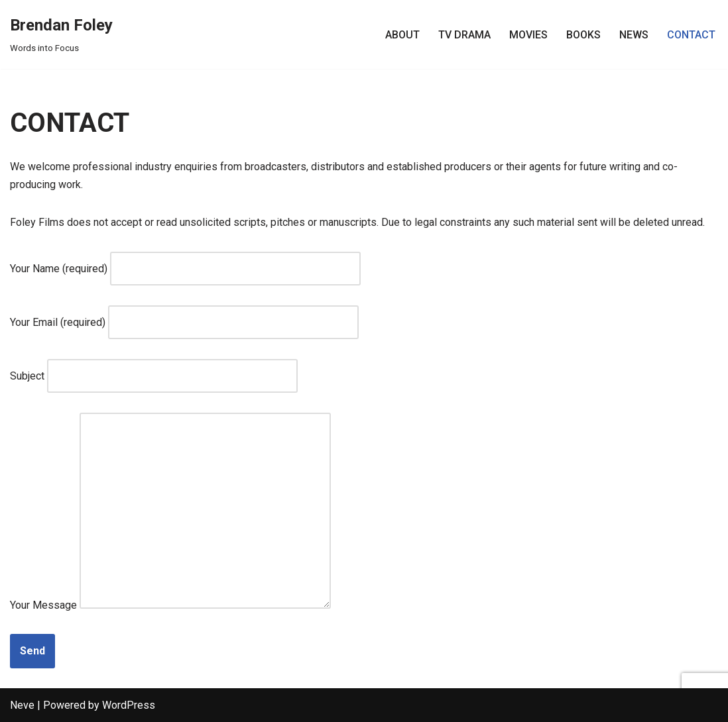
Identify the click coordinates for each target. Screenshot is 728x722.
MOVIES (528, 34)
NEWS (633, 34)
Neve (22, 705)
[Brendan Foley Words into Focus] (61, 34)
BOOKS (583, 34)
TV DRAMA (464, 34)
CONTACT (691, 34)
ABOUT (402, 34)
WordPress (128, 705)
